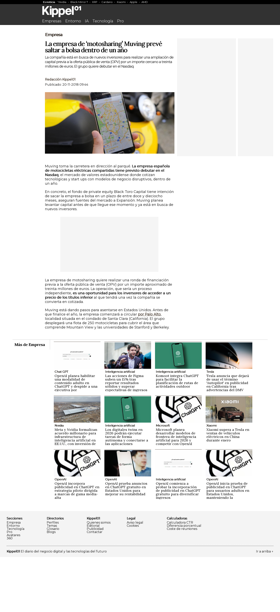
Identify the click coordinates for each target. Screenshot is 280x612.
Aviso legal (135, 577)
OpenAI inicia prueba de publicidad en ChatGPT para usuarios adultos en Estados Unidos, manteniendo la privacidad (227, 547)
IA (87, 21)
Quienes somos (98, 577)
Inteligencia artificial (120, 426)
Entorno (73, 21)
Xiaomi (121, 2)
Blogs (51, 587)
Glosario (53, 583)
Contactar (94, 587)
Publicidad (95, 583)
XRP (94, 2)
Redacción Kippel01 (60, 134)
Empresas (51, 21)
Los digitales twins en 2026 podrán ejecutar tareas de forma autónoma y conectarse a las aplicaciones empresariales (126, 493)
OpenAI (60, 534)
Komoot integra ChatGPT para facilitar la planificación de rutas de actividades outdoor (177, 436)
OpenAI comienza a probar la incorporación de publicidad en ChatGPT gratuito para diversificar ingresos (178, 545)
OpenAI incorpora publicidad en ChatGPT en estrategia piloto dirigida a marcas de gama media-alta (77, 545)
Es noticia (49, 2)
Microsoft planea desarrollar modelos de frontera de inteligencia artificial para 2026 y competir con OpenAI (176, 491)
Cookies (133, 580)
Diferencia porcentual (184, 580)
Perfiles (53, 577)
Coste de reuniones (182, 583)
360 (10, 593)
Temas (52, 580)
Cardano (107, 2)
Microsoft (163, 480)
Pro (120, 21)
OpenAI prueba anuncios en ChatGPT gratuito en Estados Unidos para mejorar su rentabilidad (126, 543)
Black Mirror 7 (79, 2)
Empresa (53, 89)
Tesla (210, 426)
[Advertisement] (140, 56)
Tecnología (102, 21)
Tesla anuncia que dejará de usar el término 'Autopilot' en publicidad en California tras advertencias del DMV (227, 437)
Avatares (13, 590)
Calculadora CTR (180, 577)
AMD (144, 2)
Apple (133, 2)
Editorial (93, 580)
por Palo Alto (149, 369)
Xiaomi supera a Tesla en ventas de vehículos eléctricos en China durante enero (227, 489)
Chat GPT (61, 426)
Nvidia (62, 2)
